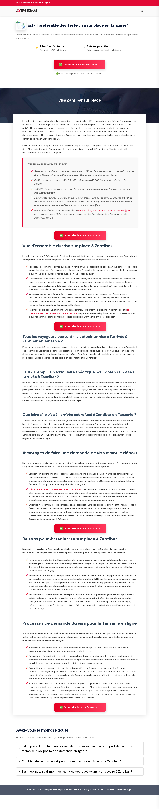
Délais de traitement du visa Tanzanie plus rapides (55, 499)
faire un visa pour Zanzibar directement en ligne (104, 220)
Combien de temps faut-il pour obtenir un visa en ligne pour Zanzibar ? (69, 775)
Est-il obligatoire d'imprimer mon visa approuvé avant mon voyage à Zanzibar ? (75, 785)
